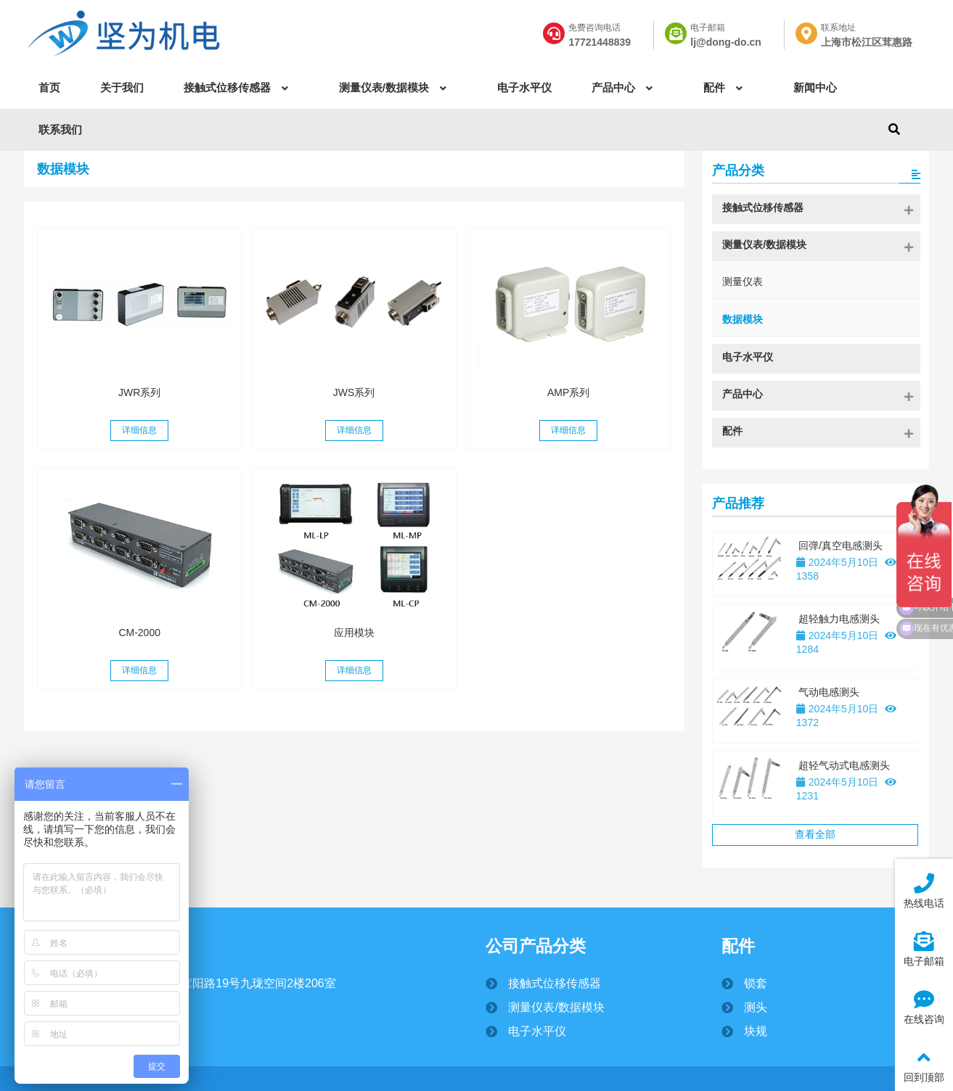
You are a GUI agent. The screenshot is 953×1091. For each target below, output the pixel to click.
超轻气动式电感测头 (844, 765)
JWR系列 (139, 392)
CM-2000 (139, 632)
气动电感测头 (828, 692)
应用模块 (354, 632)
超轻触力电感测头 (839, 619)
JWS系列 (354, 392)
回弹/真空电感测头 (840, 545)
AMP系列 (568, 392)
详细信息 (139, 430)
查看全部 (815, 834)
